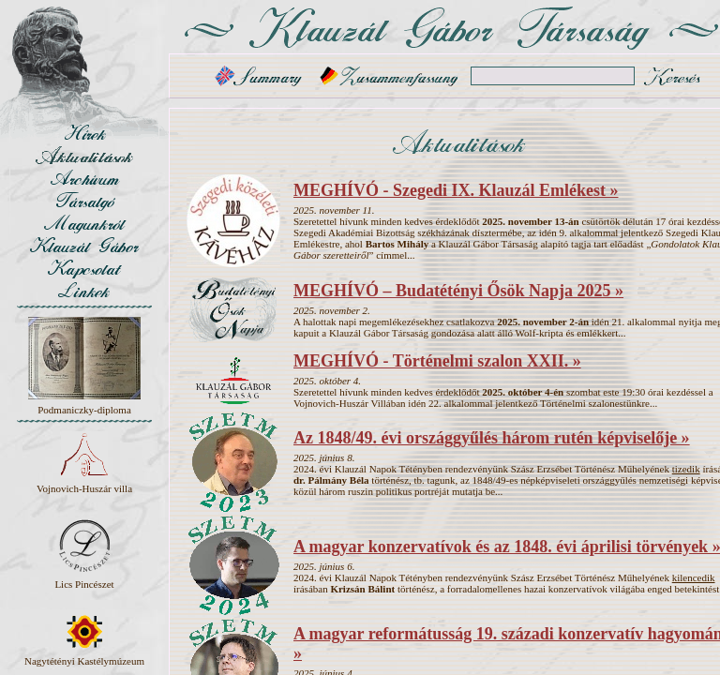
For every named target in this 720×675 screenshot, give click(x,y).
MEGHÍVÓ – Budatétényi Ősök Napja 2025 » (458, 290)
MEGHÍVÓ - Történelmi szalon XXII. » (437, 361)
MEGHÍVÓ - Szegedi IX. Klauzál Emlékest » (455, 190)
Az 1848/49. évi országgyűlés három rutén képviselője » (491, 437)
